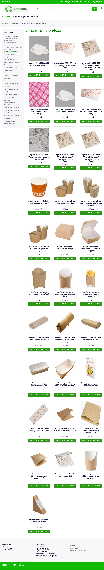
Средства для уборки (11, 97)
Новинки (16, 17)
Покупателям (25, 17)
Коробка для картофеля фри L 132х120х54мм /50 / (39, 293)
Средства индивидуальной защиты (10, 102)
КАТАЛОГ (6, 17)
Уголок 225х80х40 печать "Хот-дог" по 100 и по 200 (39, 429)
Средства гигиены (10, 94)
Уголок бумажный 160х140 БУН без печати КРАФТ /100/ (65, 429)
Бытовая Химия (9, 54)
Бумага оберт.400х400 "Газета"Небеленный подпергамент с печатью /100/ (91, 158)
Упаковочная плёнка (11, 115)
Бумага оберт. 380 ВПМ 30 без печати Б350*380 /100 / (64, 110)
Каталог (7, 23)
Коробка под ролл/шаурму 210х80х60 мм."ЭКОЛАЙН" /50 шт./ (65, 339)
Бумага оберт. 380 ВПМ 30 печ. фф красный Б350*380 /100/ (91, 111)
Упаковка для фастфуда (37, 23)
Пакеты (6, 73)
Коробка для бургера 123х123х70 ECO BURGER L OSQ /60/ (91, 248)
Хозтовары (8, 118)
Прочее (6, 86)
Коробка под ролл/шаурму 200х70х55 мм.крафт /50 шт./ (39, 339)
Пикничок (7, 81)
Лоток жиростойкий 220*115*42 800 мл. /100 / (65, 384)
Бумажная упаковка (19, 23)
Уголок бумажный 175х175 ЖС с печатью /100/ (65, 475)
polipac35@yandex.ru (49, 553)
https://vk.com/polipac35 (47, 556)
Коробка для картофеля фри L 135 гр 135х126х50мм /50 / (65, 294)
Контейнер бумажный (11, 38)
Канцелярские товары (12, 57)
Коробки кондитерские (11, 43)
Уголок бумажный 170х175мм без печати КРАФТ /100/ (91, 430)
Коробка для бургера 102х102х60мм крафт (65, 247)
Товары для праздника (12, 107)
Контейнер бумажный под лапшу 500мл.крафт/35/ (65, 202)
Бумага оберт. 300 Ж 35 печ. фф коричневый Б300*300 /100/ (65, 65)
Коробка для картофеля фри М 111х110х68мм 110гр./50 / (91, 294)
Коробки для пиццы (11, 40)
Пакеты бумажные (10, 45)
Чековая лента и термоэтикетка (10, 122)
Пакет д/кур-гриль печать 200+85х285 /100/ (91, 384)
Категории (8, 32)
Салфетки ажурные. (11, 49)
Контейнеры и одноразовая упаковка (12, 61)
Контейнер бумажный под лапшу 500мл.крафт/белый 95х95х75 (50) (91, 203)
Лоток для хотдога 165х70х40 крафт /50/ (39, 384)
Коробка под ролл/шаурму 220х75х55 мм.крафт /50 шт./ (91, 339)
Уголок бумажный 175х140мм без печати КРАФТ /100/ (39, 476)
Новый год (8, 70)
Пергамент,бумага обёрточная (14, 47)
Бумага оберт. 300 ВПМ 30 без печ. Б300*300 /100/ (39, 64)
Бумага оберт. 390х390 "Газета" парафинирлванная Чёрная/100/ (39, 157)
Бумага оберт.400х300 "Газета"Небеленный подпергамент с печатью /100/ (65, 158)
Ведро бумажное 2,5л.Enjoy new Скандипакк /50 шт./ (39, 202)
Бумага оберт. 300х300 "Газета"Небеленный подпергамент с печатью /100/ (91, 66)
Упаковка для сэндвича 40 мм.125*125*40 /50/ (39, 520)
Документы (35, 17)
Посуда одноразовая (11, 84)
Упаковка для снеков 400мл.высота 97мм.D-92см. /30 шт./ (91, 476)
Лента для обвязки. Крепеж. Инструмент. (11, 66)
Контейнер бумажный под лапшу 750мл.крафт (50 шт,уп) (39, 248)
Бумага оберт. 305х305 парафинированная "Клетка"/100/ (39, 111)
